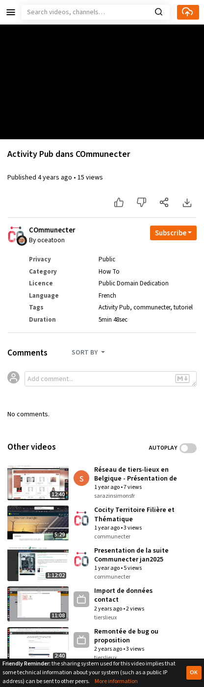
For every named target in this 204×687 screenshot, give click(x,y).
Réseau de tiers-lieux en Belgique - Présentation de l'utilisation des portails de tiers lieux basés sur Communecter (135, 474)
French (107, 295)
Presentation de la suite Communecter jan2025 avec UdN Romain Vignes (132, 555)
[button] (11, 12)
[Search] (96, 12)
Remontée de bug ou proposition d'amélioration (126, 636)
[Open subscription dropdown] (173, 233)
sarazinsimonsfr (114, 496)
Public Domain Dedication (134, 283)
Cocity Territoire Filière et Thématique (134, 514)
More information (116, 681)
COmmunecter (52, 230)
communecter (151, 307)
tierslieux (105, 617)
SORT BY (85, 352)
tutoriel (183, 307)
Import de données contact (123, 595)
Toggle (188, 448)
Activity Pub (114, 307)
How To (109, 271)
